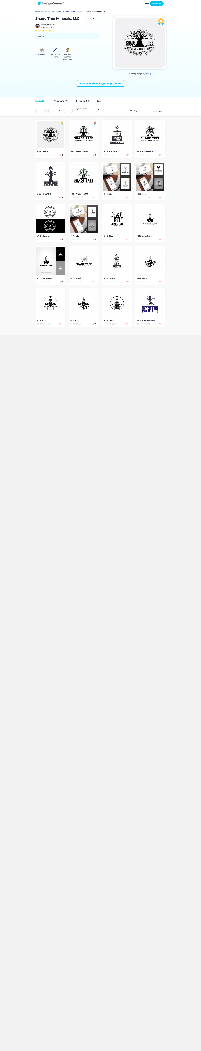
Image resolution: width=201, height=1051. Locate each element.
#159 (139, 152)
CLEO (144, 278)
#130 (106, 320)
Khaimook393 (82, 152)
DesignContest (51, 3)
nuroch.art (146, 236)
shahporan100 (148, 320)
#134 (39, 152)
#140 (106, 236)
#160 (106, 152)
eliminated (56, 111)
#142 (39, 236)
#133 (139, 278)
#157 (72, 152)
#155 (72, 194)
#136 (106, 278)
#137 (72, 278)
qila (110, 194)
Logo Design (56, 11)
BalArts (46, 236)
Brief (99, 101)
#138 (39, 278)
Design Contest (41, 11)
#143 (139, 194)
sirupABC (113, 152)
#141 (72, 236)
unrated (42, 111)
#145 (106, 194)
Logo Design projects (73, 11)
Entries (40, 101)
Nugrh (112, 236)
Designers (82, 101)
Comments (61, 101)
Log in (146, 3)
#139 (139, 236)
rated (69, 111)
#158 (39, 194)
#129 (139, 320)
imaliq (148, 74)
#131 (72, 320)
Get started (156, 3)
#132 (39, 320)
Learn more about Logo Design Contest (100, 83)
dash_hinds (46, 25)
